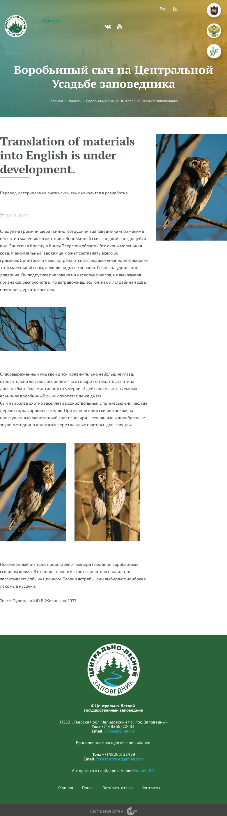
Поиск (88, 788)
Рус (163, 8)
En (175, 8)
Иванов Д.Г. (144, 770)
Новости (74, 101)
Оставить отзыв (117, 788)
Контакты (150, 788)
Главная (65, 788)
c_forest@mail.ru (119, 730)
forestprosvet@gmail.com (120, 758)
